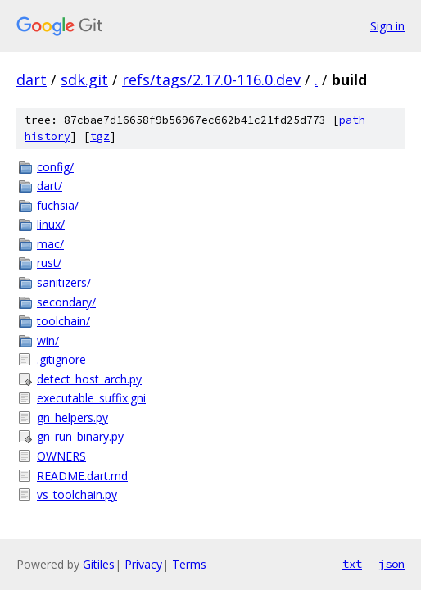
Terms (189, 564)
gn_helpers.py (72, 417)
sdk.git (84, 79)
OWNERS (61, 456)
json (391, 563)
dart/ (49, 185)
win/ (48, 340)
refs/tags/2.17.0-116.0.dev (211, 79)
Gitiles (99, 564)
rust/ (49, 262)
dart (31, 79)
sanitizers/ (64, 282)
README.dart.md (82, 475)
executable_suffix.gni (91, 398)
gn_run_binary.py (80, 436)
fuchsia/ (58, 205)
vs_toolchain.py (77, 494)
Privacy (143, 564)
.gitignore (61, 359)
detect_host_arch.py (89, 379)
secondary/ (66, 302)
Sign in (387, 26)
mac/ (50, 244)
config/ (55, 167)
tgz (100, 136)
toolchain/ (63, 321)
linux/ (51, 224)
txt (352, 563)
